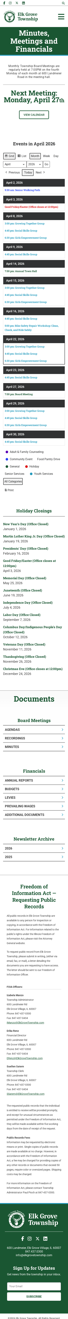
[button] (63, 3)
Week (46, 156)
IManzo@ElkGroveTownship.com (25, 1022)
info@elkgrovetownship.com (34, 1255)
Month (35, 156)
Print (9, 491)
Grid (9, 157)
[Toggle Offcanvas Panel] (61, 16)
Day (56, 156)
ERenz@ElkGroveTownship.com (25, 1058)
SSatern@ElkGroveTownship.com (25, 1093)
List (21, 157)
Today (28, 172)
